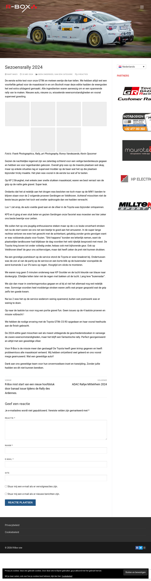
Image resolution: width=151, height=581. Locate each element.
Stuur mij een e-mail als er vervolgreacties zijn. (33, 486)
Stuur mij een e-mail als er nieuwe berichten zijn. (34, 494)
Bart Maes (11, 74)
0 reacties (81, 74)
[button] (131, 66)
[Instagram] (144, 548)
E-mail (9, 459)
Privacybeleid (12, 525)
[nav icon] (142, 7)
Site (7, 473)
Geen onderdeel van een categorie (54, 74)
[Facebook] (137, 548)
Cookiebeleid (12, 532)
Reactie (10, 418)
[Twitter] (140, 548)
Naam (9, 445)
